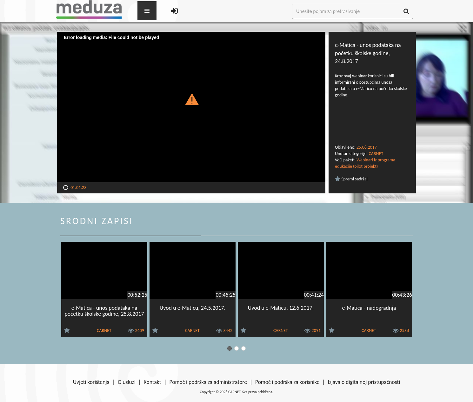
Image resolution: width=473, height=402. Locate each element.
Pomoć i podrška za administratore (208, 382)
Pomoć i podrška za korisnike (287, 382)
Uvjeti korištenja (91, 382)
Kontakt (152, 382)
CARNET (376, 153)
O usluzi (127, 382)
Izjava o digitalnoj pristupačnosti (364, 382)
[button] (191, 98)
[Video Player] (191, 107)
